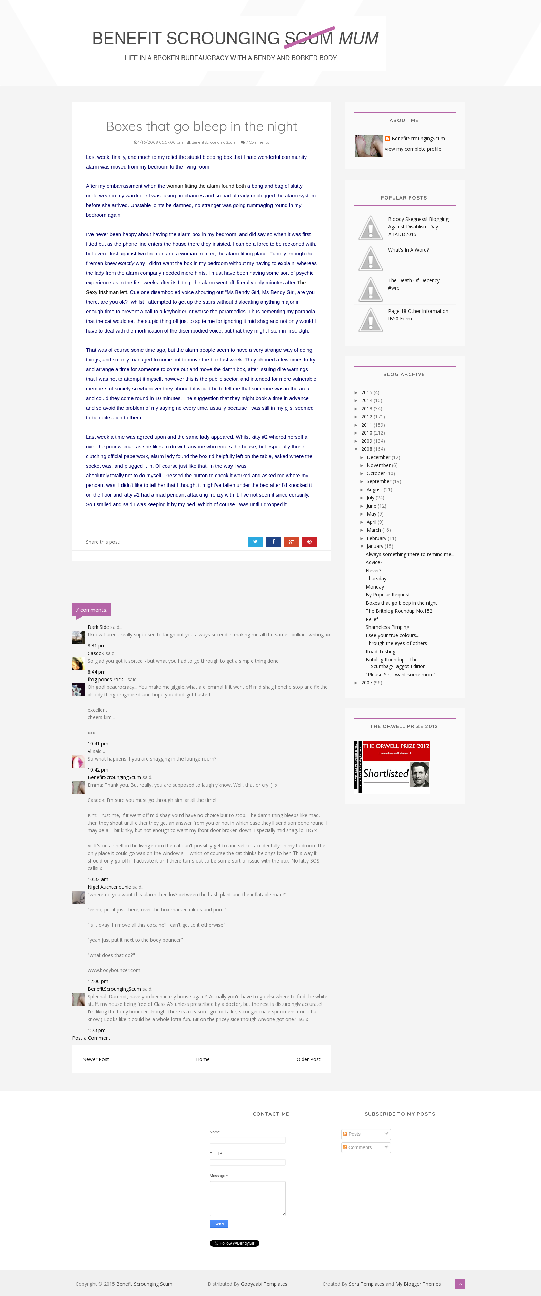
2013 (367, 408)
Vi (89, 751)
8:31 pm (97, 645)
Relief (372, 619)
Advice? (374, 562)
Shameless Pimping (387, 627)
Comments (357, 1147)
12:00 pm (98, 981)
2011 (367, 424)
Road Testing (380, 651)
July (371, 497)
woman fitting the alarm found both (206, 186)
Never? (373, 570)
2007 (367, 682)
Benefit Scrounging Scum (144, 1283)
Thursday (376, 578)
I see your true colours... (392, 635)
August (375, 489)
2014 (367, 400)
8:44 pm (97, 672)
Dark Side (98, 627)
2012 (367, 416)
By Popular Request (388, 594)
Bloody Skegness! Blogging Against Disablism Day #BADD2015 (418, 226)
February (377, 538)
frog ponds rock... (107, 679)
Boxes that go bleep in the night (401, 603)
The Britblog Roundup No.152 (399, 611)
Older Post (309, 1059)
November (379, 465)
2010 (367, 432)
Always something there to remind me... (410, 554)
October (376, 473)
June (372, 505)
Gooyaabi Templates (264, 1283)
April (372, 522)
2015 (367, 392)
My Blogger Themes (418, 1283)
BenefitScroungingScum (114, 777)
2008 (367, 449)
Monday (375, 586)
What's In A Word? (408, 249)
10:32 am (98, 879)
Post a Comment (91, 1037)
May (372, 513)
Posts (352, 1134)
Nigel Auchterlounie (109, 887)
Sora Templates (366, 1283)
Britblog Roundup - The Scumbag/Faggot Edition (396, 663)
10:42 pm (98, 769)
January (376, 546)
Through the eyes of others (396, 643)
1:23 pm (97, 1030)
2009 (367, 441)
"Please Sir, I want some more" (401, 674)
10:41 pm (98, 743)
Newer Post (95, 1059)
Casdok (96, 653)
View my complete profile (413, 148)
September (380, 481)
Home (203, 1059)
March (374, 530)
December (379, 457)
